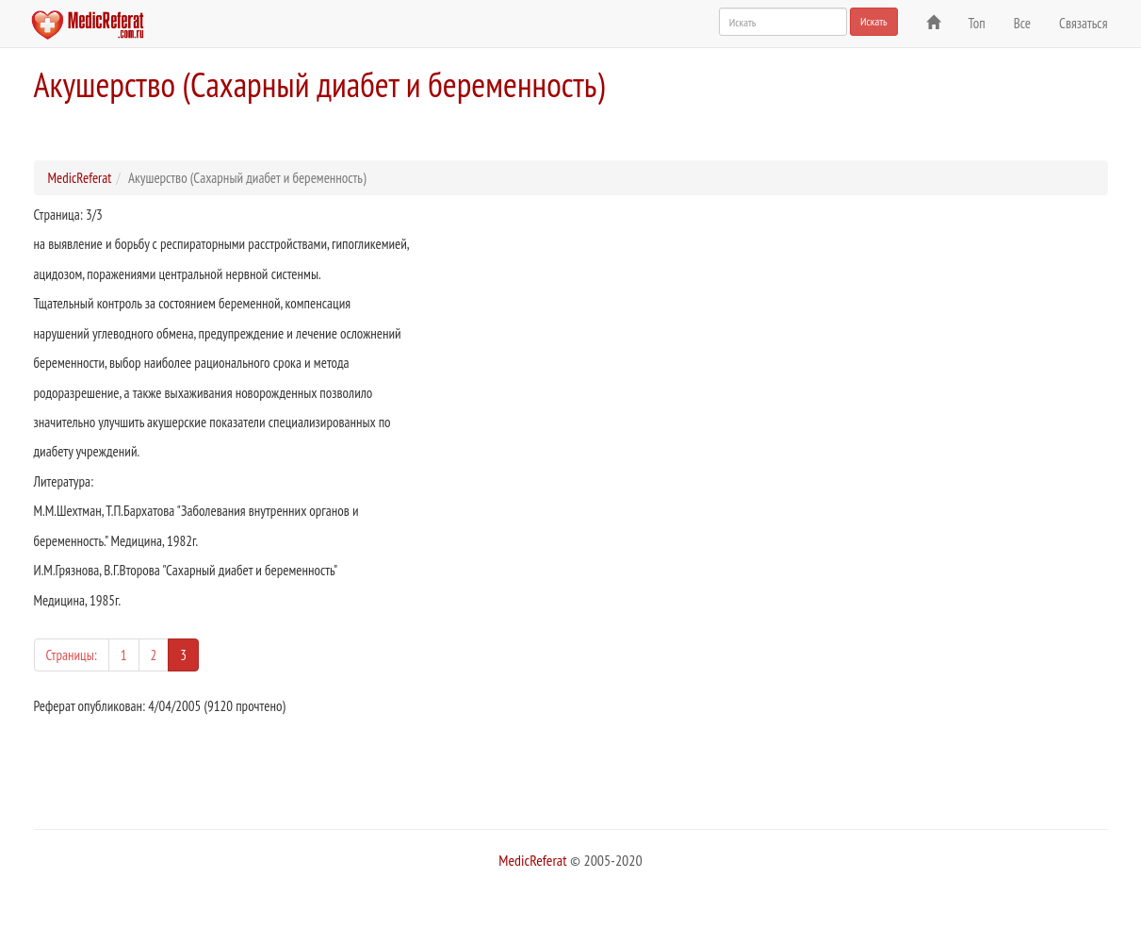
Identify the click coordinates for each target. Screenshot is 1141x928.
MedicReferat (80, 178)
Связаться (1083, 23)
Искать (874, 21)
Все (1022, 23)
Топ (977, 23)
